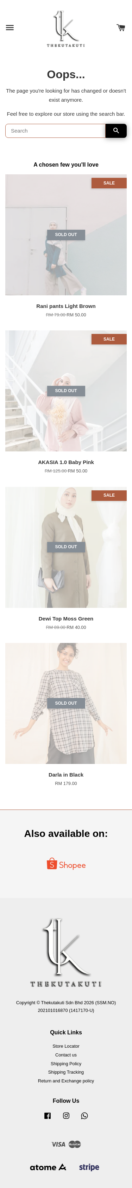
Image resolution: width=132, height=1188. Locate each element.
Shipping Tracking (66, 1072)
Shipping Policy (66, 1063)
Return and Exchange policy (66, 1080)
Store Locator (66, 1046)
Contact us (66, 1055)
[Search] (55, 131)
